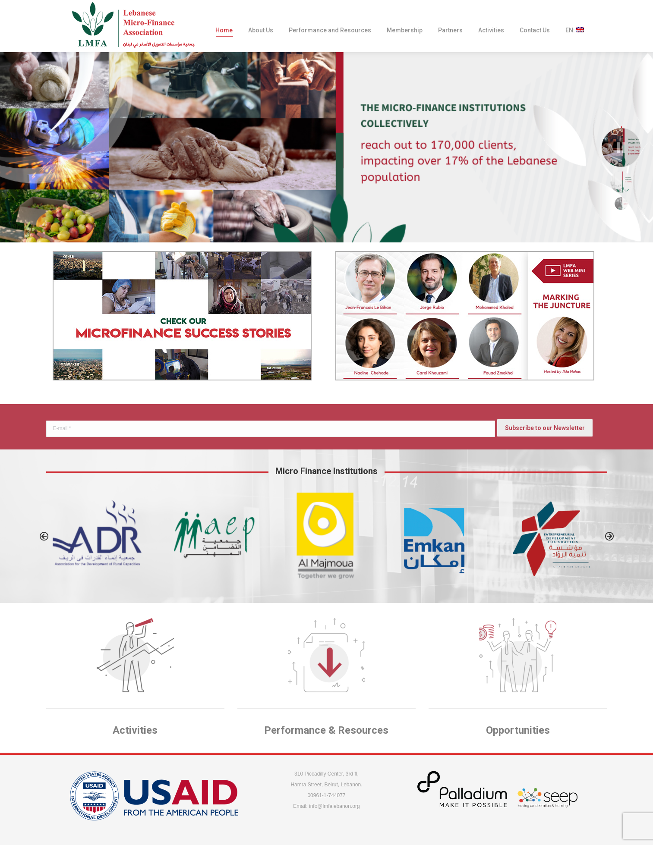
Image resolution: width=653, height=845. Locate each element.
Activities (135, 730)
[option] (102, 534)
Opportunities (518, 730)
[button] (44, 536)
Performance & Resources (326, 730)
